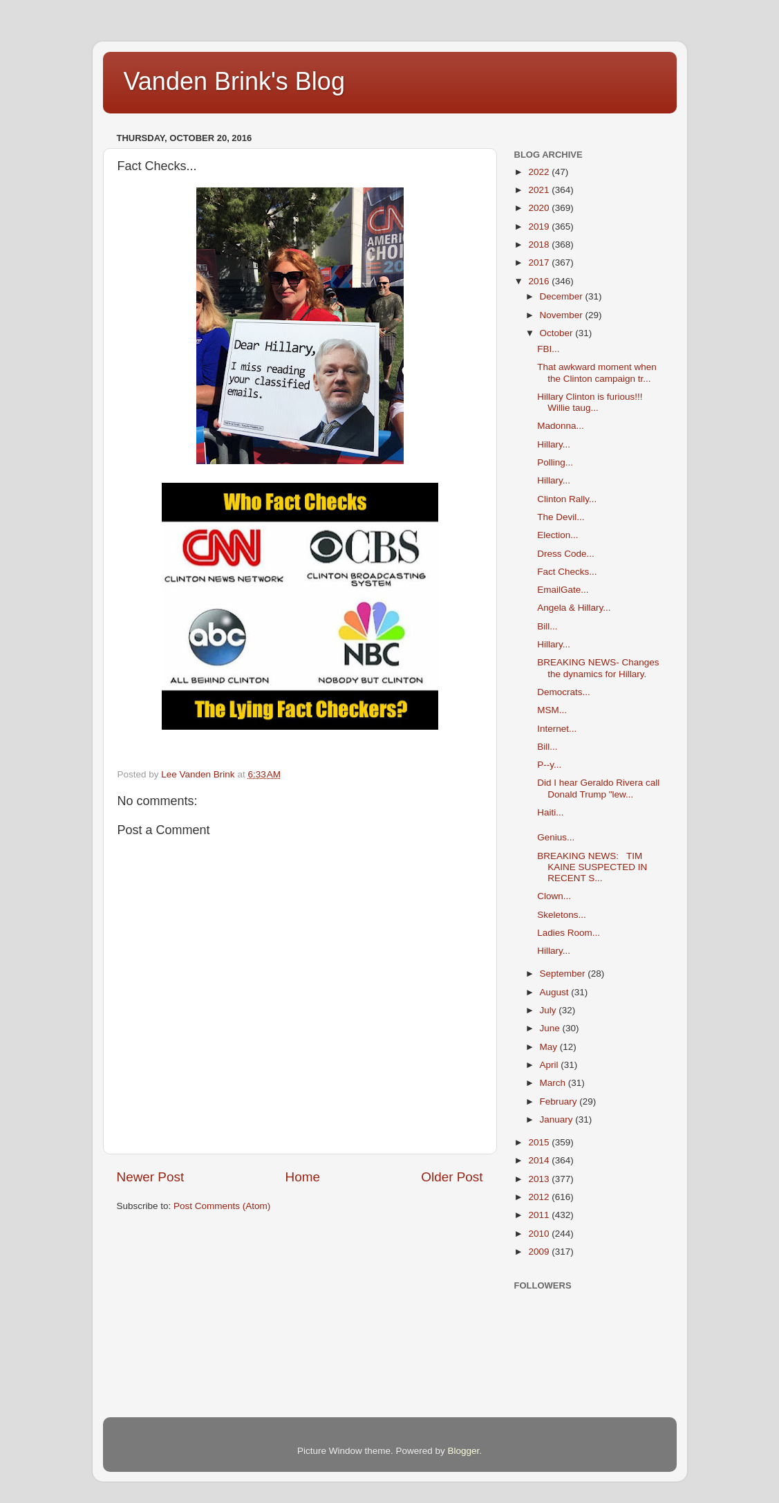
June (551, 1028)
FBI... (548, 349)
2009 (540, 1251)
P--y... (549, 764)
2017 (540, 262)
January (558, 1119)
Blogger (464, 1451)
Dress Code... (565, 553)
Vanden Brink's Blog (234, 81)
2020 (540, 208)
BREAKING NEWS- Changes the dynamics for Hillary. (598, 668)
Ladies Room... (568, 933)
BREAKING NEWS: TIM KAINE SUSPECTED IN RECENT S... (592, 867)
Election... (557, 535)
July (549, 1010)
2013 (540, 1179)
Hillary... (553, 444)
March (554, 1083)
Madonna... (560, 426)
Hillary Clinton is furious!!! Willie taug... (589, 402)
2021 (540, 190)
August (556, 992)
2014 (540, 1160)
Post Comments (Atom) (221, 1206)
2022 (540, 172)
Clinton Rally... (567, 499)
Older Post (451, 1177)
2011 (540, 1215)
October (558, 333)
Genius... (555, 837)
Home (302, 1177)
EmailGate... (562, 589)
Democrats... (563, 692)
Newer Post (151, 1177)
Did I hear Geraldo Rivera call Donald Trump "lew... (598, 788)
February (560, 1101)
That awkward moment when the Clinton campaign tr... (597, 372)
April (550, 1065)
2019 (540, 226)
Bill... (547, 626)
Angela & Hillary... (573, 607)
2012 (540, 1197)
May (550, 1047)
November (562, 315)
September (564, 973)
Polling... (555, 462)
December (562, 296)
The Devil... (560, 517)
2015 (540, 1142)
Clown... (554, 896)
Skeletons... (561, 915)
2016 (540, 281)
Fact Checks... (567, 571)
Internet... (556, 728)
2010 (540, 1233)
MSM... (552, 710)
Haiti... (550, 812)
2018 (540, 244)
